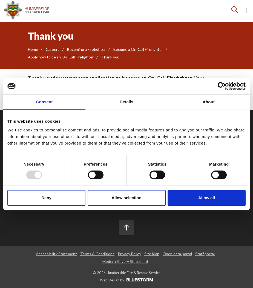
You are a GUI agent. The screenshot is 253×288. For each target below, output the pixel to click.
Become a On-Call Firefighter (138, 49)
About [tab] (209, 101)
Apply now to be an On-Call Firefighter (61, 57)
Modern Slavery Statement (125, 261)
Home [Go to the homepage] (33, 49)
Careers (52, 49)
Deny (46, 197)
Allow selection (126, 197)
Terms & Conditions (97, 253)
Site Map (151, 253)
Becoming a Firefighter (86, 49)
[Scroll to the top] (126, 227)
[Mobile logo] (26, 10)
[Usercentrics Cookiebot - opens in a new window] (222, 86)
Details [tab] (126, 101)
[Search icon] (234, 10)
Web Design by (126, 280)
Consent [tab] (44, 101)
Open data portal (177, 253)
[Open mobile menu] (247, 11)
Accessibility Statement (56, 253)
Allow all (206, 197)
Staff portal (205, 253)
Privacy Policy (129, 253)
